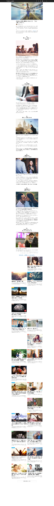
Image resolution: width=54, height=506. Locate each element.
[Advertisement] (27, 495)
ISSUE (12, 431)
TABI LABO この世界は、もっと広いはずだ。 (27, 255)
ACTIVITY (13, 287)
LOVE (12, 272)
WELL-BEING (29, 272)
